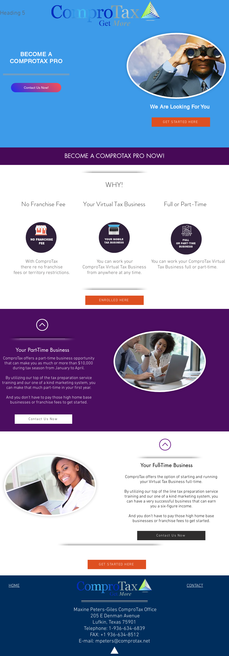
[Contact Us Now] (43, 419)
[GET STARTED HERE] (181, 122)
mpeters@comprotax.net (122, 641)
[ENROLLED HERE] (114, 300)
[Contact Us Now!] (36, 87)
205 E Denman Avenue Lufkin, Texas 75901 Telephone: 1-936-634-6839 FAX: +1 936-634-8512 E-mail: (112, 628)
